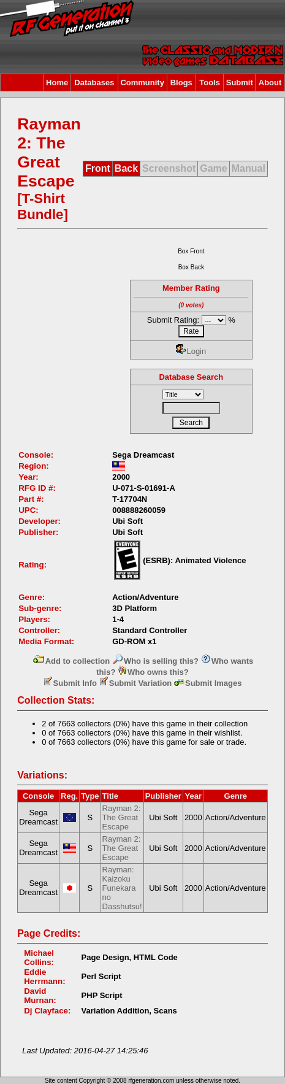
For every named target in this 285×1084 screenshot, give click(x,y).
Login (191, 351)
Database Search (191, 377)
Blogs (181, 82)
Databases (94, 82)
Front (97, 168)
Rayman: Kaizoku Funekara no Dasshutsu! (122, 888)
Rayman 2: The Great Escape (121, 817)
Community (142, 82)
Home (57, 82)
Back (126, 168)
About (270, 82)
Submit (239, 82)
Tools (209, 82)
